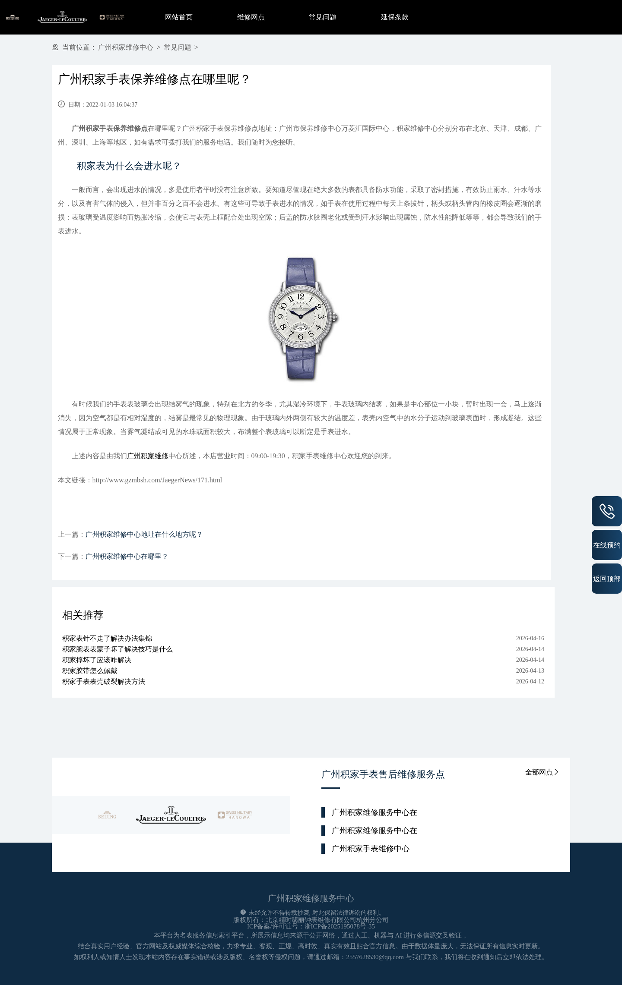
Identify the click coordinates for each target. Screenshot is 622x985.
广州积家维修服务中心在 (374, 812)
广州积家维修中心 (125, 47)
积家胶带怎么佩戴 (89, 670)
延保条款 (395, 17)
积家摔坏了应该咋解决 (96, 660)
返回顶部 (607, 578)
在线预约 (607, 544)
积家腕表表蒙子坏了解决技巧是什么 (117, 649)
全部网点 (542, 772)
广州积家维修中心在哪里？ (127, 556)
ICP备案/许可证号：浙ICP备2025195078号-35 (311, 926)
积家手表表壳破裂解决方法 (103, 681)
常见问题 (322, 17)
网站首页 (179, 17)
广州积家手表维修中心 (370, 848)
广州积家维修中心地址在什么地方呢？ (144, 534)
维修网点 (251, 17)
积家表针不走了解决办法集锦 (107, 638)
